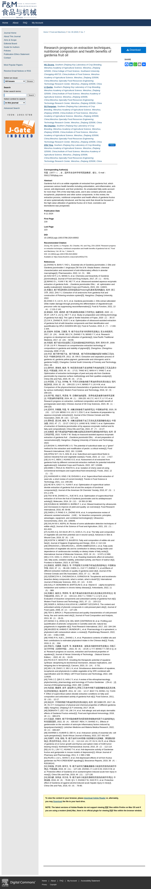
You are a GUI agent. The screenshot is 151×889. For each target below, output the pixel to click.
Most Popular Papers (13, 65)
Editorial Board (10, 43)
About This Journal (12, 36)
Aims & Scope (10, 40)
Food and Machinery (58, 32)
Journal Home (10, 33)
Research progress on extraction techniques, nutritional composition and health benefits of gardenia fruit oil (77, 51)
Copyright (53, 884)
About (53, 881)
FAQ (61, 881)
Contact (7, 58)
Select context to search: (15, 99)
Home (45, 32)
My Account (72, 881)
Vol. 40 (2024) (73, 32)
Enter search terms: (12, 91)
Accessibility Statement (90, 881)
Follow (112, 145)
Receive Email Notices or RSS (17, 71)
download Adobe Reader (95, 798)
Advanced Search (12, 108)
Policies (7, 50)
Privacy (44, 884)
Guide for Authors (11, 47)
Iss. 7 (83, 32)
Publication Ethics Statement (16, 54)
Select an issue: (11, 78)
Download (134, 50)
